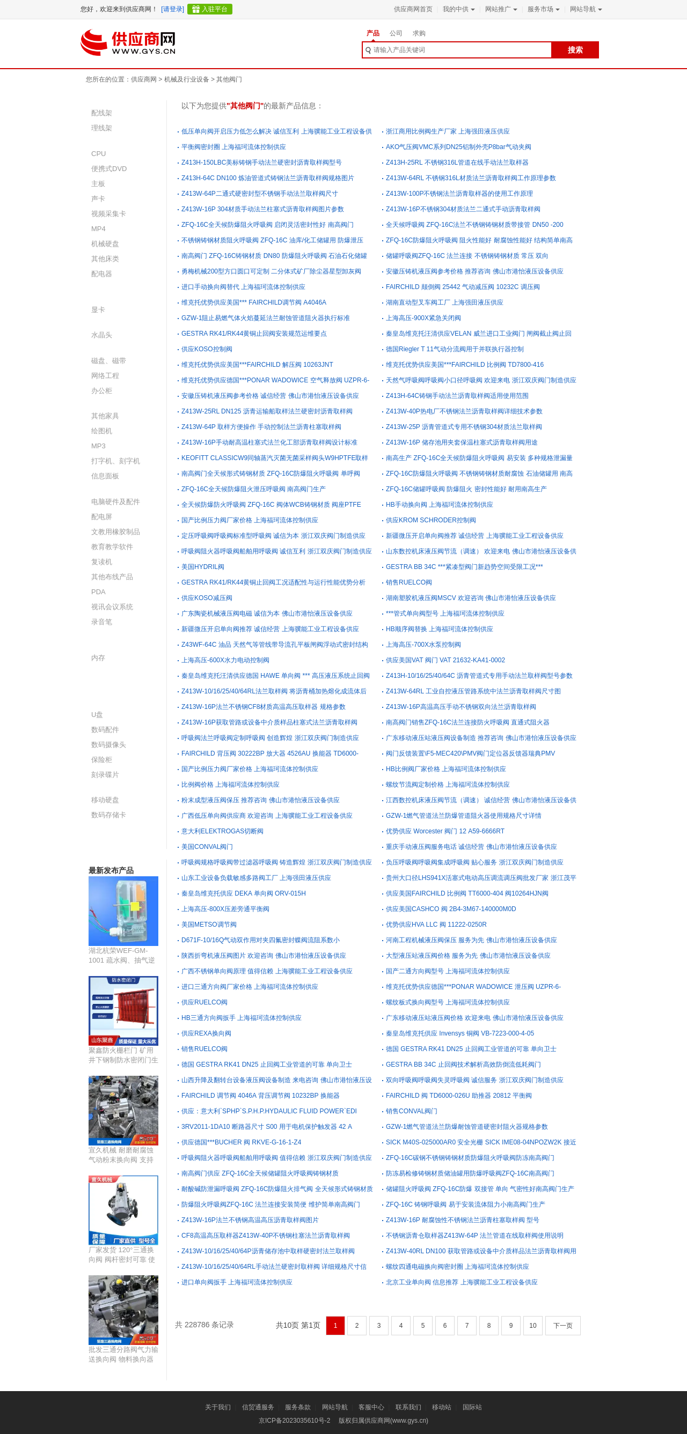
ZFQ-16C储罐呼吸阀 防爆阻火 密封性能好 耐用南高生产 (466, 489)
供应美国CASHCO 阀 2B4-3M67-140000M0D (451, 909)
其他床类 (105, 259)
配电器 (101, 274)
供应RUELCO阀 (204, 1002)
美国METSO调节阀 (209, 924)
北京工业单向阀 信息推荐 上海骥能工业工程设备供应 (462, 1282)
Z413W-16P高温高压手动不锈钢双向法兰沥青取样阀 (461, 707)
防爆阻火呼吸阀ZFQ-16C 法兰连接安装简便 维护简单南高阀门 (270, 1204)
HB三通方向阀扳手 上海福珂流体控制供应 (241, 1018)
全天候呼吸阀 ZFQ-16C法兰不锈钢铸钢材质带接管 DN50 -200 (475, 224)
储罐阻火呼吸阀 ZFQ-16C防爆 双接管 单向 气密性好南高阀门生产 (480, 1189)
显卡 (98, 310)
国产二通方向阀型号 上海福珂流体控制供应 (448, 971)
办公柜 (101, 391)
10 (532, 1325)
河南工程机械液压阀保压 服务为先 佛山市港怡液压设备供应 (471, 940)
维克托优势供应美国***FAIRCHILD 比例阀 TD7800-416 (465, 364)
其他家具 (105, 416)
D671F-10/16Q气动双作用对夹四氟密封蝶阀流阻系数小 (260, 940)
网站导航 (585, 9)
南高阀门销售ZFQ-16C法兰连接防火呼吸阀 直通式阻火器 (468, 722)
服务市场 (543, 9)
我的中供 (458, 9)
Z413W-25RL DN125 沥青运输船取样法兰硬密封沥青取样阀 (267, 411)
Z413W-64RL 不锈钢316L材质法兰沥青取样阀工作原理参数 (471, 178)
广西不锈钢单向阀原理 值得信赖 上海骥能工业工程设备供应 (267, 971)
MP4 (98, 229)
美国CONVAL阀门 (207, 847)
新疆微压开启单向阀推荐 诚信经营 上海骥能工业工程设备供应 (475, 535)
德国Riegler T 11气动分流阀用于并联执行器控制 (455, 349)
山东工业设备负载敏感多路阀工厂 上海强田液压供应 (256, 878)
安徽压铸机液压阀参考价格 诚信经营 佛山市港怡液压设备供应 (270, 396)
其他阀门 (229, 79)
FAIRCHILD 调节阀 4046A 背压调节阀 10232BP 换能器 (260, 1095)
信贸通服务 (258, 1407)
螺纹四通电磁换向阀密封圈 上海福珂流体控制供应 (457, 1266)
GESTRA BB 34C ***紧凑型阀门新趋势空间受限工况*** (464, 567)
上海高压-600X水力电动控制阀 (225, 660)
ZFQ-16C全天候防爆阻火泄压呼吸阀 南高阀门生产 (253, 489)
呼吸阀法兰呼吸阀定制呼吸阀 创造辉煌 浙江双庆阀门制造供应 (270, 738)
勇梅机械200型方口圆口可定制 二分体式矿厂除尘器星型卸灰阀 (271, 271)
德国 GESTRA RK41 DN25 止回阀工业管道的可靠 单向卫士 (471, 1049)
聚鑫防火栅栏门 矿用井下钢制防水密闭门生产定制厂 (123, 1060)
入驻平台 (215, 9)
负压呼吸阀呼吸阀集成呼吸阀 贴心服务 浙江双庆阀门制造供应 (475, 862)
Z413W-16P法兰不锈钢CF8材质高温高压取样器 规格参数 (263, 707)
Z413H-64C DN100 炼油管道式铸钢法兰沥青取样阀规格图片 (267, 178)
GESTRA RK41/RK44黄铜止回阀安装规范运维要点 (254, 333)
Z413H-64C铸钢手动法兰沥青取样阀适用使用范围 (457, 396)
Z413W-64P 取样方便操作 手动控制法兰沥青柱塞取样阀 (261, 427)
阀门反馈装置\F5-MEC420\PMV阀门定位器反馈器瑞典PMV (470, 753)
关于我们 (218, 1407)
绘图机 (101, 431)
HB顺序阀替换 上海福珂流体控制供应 (439, 629)
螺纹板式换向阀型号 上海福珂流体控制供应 (448, 1002)
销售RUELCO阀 (409, 582)
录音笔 (101, 622)
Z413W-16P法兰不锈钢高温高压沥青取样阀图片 (250, 1220)
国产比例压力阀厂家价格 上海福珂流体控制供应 (249, 520)
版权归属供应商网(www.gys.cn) (383, 1420)
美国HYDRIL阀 (202, 567)
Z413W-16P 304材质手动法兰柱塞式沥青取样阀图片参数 (262, 209)
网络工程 (105, 376)
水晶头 (101, 335)
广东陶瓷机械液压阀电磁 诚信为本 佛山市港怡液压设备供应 (267, 613)
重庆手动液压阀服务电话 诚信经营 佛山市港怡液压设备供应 (471, 847)
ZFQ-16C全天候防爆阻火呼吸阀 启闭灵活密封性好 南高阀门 (267, 224)
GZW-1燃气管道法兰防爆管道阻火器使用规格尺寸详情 (464, 815)
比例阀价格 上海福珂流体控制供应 (230, 784)
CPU (98, 154)
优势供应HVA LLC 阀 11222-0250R (436, 924)
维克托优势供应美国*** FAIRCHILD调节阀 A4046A (253, 302)
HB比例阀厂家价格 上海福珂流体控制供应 (446, 769)
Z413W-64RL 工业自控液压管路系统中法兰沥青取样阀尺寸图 (473, 691)
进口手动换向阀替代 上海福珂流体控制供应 (243, 287)
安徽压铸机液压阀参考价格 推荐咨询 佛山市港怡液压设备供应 (475, 271)
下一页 (563, 1325)
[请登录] (172, 9)
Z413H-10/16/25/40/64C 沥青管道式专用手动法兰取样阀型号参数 (479, 675)
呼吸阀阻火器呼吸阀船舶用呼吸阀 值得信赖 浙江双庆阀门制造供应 (276, 1158)
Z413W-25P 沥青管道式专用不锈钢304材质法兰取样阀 (464, 427)
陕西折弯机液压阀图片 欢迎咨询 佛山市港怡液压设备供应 (263, 955)
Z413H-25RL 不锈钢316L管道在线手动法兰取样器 (457, 162)
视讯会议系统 (112, 607)
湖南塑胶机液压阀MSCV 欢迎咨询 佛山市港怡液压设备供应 (471, 598)
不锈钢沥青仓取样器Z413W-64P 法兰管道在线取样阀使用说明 (475, 1235)
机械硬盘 (105, 244)
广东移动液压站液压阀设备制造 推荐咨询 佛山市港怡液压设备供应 (481, 738)
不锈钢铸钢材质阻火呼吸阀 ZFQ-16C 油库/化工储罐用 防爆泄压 (272, 240)
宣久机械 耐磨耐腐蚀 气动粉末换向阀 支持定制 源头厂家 (121, 1159)
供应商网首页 (413, 9)
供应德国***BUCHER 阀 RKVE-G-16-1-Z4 (241, 1142)
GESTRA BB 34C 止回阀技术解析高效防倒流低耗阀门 (463, 1064)
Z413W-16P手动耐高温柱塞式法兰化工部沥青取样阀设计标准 (269, 442)
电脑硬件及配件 (115, 502)
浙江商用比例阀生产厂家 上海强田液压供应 (448, 131)
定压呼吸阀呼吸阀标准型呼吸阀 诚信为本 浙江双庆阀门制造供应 (273, 535)
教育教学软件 (112, 547)
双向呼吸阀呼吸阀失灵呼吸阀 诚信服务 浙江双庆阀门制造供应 (475, 1080)
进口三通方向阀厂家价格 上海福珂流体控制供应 (249, 987)
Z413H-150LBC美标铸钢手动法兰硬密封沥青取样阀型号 (261, 162)
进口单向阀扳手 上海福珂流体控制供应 (237, 1282)
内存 (98, 658)
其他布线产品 (112, 577)
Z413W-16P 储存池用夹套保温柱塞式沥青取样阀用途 (462, 442)
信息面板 (105, 476)
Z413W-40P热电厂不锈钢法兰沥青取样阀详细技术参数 (464, 411)
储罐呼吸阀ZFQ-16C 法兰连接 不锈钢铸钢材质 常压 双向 (467, 256)
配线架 (101, 113)
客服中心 (371, 1407)
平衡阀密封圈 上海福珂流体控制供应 (233, 147)
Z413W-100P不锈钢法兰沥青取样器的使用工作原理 (459, 193)
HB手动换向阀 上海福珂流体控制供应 (439, 504)
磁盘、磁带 (108, 361)
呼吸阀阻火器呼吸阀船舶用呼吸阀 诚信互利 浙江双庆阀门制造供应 (276, 551)
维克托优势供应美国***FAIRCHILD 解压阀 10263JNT (257, 364)
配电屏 (101, 517)
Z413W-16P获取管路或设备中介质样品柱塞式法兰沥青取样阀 (269, 722)
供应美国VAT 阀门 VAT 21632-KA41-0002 (445, 660)
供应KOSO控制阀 (206, 349)
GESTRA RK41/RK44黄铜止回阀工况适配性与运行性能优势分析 (273, 582)
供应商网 (144, 79)
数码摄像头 (108, 745)
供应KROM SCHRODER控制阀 (431, 520)
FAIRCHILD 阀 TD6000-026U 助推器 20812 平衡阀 (459, 1095)
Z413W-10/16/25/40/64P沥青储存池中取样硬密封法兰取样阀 (268, 1251)
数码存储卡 (108, 815)
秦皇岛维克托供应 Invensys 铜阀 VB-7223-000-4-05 (460, 1033)
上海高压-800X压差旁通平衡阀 (225, 909)
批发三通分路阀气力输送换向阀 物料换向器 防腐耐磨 (123, 1359)
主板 (98, 184)
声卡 (98, 199)
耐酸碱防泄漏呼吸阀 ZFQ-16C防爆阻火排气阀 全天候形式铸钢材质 (277, 1189)
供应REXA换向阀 (206, 1033)
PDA (98, 592)
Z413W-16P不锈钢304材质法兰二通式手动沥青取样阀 (463, 209)
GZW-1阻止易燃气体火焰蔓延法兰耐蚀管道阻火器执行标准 (265, 318)
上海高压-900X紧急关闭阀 (423, 318)
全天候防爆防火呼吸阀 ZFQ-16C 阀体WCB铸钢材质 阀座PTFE (271, 504)
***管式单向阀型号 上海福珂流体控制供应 (445, 613)
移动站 (441, 1407)
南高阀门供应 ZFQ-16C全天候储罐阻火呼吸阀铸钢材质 (260, 1173)
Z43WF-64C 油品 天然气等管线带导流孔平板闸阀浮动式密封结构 (274, 644)
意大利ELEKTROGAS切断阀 (222, 831)
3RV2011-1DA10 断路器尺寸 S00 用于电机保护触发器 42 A (266, 1126)
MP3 (98, 446)
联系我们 (408, 1407)
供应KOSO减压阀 (206, 598)
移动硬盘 (105, 800)
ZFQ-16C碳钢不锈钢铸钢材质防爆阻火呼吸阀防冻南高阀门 (470, 1158)
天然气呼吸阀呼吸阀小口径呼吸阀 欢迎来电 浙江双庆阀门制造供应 (481, 380)
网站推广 (500, 9)
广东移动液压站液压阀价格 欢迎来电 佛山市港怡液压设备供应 (475, 1018)
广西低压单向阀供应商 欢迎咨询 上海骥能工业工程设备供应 (267, 815)
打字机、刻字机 (115, 461)
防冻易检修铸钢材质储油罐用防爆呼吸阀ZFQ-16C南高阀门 (470, 1173)
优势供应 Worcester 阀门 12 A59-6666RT (445, 831)
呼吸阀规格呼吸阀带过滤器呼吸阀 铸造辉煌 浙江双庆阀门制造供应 (276, 862)
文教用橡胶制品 (115, 532)
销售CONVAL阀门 (411, 1111)
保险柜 (101, 760)
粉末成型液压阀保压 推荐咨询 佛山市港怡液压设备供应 (260, 800)
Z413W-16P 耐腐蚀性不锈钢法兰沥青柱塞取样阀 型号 (462, 1220)
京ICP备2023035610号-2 (294, 1420)
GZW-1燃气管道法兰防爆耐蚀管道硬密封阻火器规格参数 (467, 1126)
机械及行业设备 (186, 79)
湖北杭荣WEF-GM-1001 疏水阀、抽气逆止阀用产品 (122, 960)
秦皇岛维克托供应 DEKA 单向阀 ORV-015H (243, 893)
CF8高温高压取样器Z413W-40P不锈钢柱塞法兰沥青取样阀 (265, 1235)
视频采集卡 (108, 214)
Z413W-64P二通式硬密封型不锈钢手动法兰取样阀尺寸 (259, 193)
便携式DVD (109, 169)
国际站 (472, 1407)
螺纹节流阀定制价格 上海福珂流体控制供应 (448, 784)
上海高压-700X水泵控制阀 (423, 644)
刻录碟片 (105, 775)
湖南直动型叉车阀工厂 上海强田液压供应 (444, 302)
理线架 (101, 128)
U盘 (97, 715)
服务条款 (298, 1407)
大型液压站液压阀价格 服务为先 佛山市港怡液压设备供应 (468, 955)
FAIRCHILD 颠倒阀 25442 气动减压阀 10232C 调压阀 (463, 287)
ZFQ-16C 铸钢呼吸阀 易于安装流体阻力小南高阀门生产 (465, 1204)
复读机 (101, 562)
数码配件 (105, 730)
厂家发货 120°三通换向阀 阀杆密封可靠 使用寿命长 (122, 1259)
